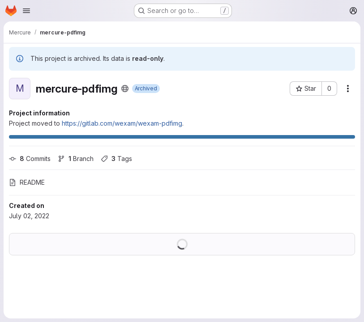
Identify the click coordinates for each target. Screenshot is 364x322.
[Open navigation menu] (26, 11)
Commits (30, 158)
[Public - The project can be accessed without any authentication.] (124, 88)
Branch (76, 158)
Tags (116, 158)
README (27, 182)
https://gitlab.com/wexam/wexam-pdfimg (122, 123)
